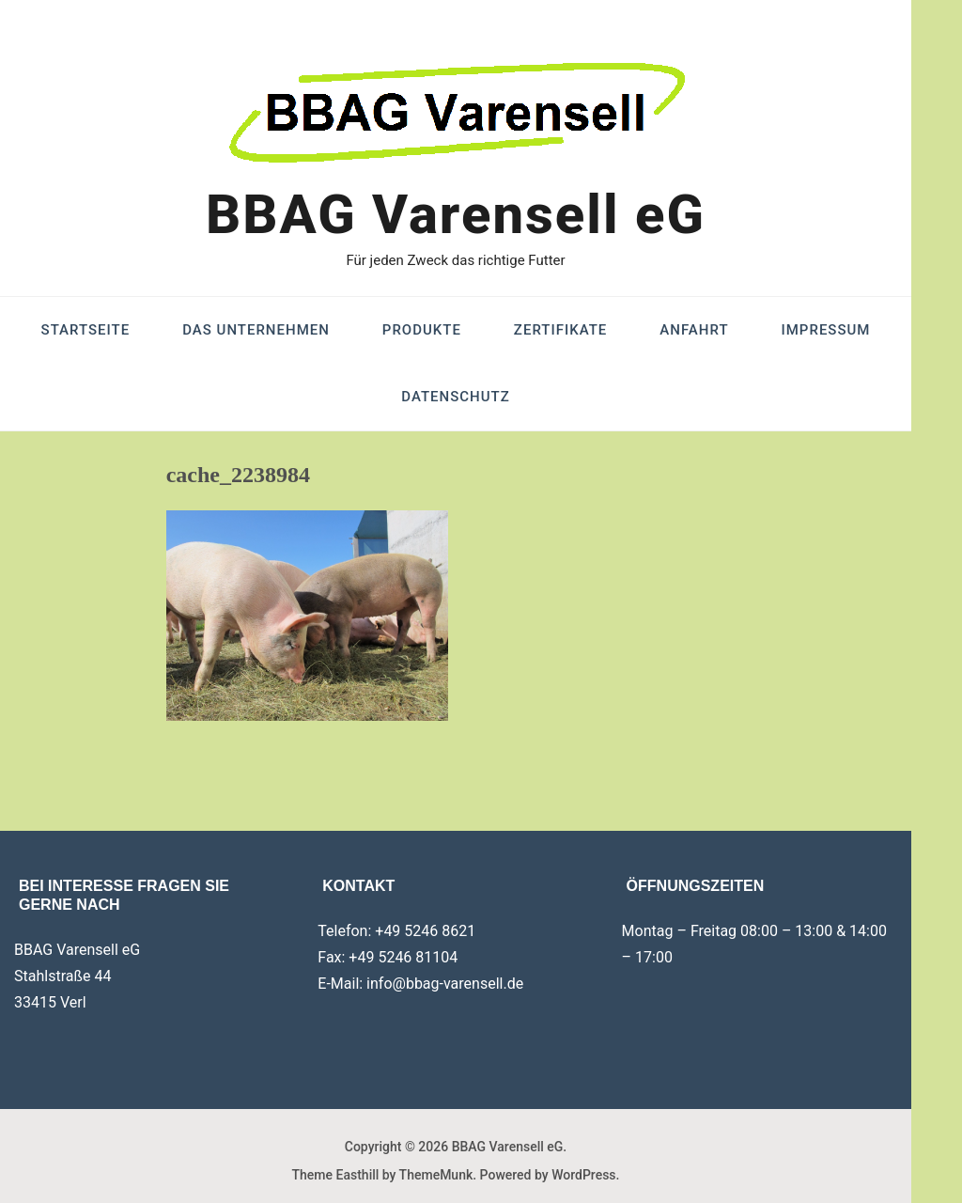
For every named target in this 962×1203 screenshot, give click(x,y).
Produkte (421, 329)
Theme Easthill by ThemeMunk (382, 1174)
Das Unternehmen (256, 329)
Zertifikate (560, 329)
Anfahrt (693, 329)
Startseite (86, 329)
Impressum (826, 329)
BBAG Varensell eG (456, 214)
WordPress (583, 1174)
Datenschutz (455, 396)
